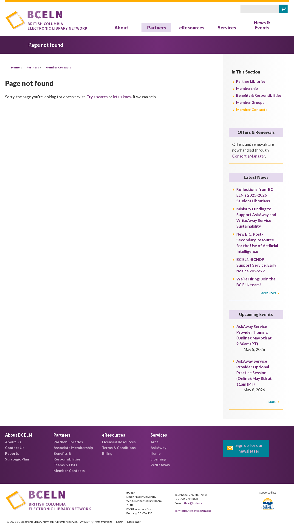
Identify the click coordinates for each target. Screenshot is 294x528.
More (273, 401)
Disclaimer (134, 521)
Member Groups (250, 102)
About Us (13, 442)
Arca (154, 442)
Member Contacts (58, 67)
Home (15, 67)
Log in (119, 521)
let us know (122, 96)
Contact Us (14, 447)
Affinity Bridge (103, 521)
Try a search (97, 96)
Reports (12, 453)
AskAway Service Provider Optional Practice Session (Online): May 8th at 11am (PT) (254, 373)
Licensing (158, 459)
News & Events (262, 25)
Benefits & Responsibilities (259, 95)
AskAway (158, 447)
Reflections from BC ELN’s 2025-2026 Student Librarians (254, 195)
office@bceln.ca (192, 503)
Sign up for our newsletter (249, 448)
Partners (156, 27)
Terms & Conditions (119, 447)
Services (227, 27)
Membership (247, 88)
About (121, 27)
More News (269, 293)
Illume (155, 453)
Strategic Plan (17, 459)
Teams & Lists (65, 465)
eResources (191, 27)
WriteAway (160, 465)
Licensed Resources (119, 442)
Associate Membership (73, 447)
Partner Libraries (251, 81)
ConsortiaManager (248, 156)
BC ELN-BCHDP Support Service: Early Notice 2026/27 (256, 265)
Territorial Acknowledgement (193, 510)
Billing (107, 453)
